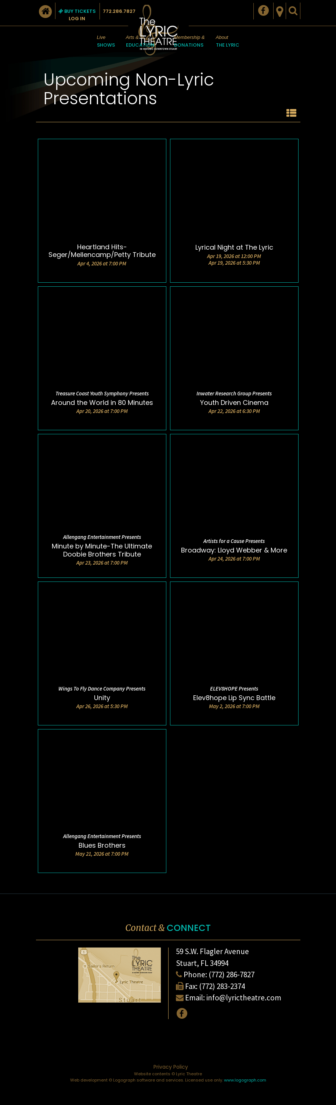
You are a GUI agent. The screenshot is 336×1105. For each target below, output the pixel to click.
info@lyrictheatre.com (243, 998)
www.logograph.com (245, 1080)
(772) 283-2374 (222, 986)
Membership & (189, 42)
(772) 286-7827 (231, 974)
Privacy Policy (170, 1066)
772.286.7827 (119, 11)
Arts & (140, 42)
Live (106, 42)
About (227, 42)
